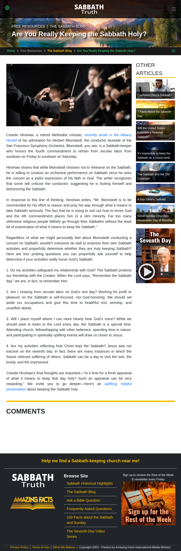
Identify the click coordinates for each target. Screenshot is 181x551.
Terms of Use (40, 547)
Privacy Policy (19, 547)
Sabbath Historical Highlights (90, 483)
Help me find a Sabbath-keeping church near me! (91, 460)
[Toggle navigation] (174, 9)
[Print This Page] (173, 50)
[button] (7, 7)
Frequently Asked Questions (89, 509)
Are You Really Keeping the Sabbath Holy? (106, 50)
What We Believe (64, 547)
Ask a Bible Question (83, 500)
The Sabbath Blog (59, 50)
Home (11, 50)
